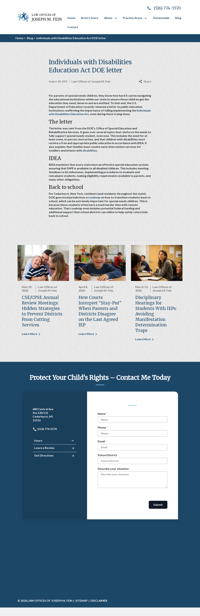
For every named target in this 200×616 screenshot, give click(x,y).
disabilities (90, 150)
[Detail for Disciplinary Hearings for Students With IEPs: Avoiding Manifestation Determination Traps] (156, 295)
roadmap (94, 197)
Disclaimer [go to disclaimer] (99, 600)
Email (101, 441)
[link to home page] (40, 16)
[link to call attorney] (162, 8)
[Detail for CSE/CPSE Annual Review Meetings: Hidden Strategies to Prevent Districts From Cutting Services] (43, 293)
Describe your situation (113, 468)
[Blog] (178, 18)
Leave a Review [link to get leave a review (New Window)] (54, 448)
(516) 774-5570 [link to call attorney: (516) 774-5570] (45, 428)
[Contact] (72, 27)
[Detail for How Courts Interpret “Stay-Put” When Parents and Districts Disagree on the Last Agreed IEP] (100, 293)
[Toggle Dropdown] (116, 18)
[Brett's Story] (89, 18)
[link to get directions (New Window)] (54, 414)
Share (145, 81)
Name (101, 413)
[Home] (71, 18)
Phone (102, 427)
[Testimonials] (161, 18)
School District (107, 455)
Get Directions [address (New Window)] (54, 456)
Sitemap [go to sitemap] (81, 600)
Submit (158, 504)
